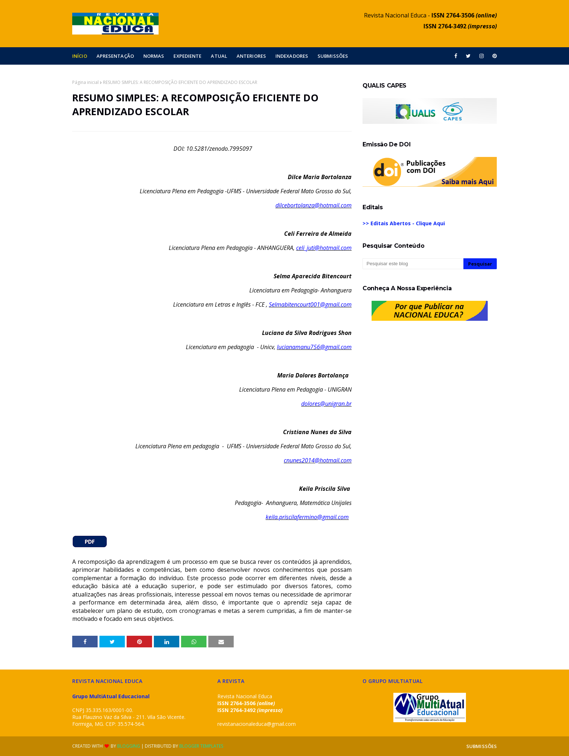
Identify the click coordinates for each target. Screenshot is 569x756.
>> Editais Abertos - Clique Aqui (404, 223)
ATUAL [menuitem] (219, 56)
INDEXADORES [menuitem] (291, 56)
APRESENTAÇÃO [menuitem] (115, 56)
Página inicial (85, 82)
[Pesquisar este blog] (413, 263)
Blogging (128, 746)
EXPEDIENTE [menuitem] (187, 56)
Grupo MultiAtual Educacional (111, 696)
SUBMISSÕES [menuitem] (333, 56)
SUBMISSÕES (481, 746)
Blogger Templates (201, 746)
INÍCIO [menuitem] (79, 56)
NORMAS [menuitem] (153, 56)
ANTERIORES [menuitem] (251, 56)
